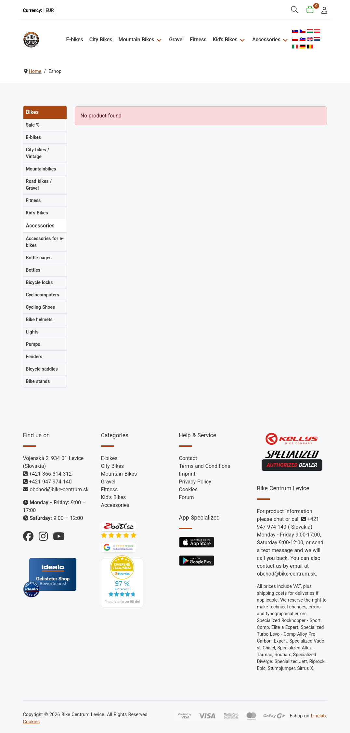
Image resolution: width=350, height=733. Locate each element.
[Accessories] (284, 39)
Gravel (176, 39)
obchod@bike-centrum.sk (59, 489)
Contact (188, 458)
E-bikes (75, 39)
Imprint (187, 474)
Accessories (266, 39)
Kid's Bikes (225, 39)
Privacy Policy (195, 482)
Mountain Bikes (137, 39)
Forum (186, 497)
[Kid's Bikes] (242, 39)
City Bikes (101, 39)
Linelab (318, 716)
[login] (322, 10)
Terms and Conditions (204, 466)
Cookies (188, 489)
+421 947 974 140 (50, 482)
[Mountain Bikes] (159, 39)
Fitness (198, 39)
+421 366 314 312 (50, 474)
